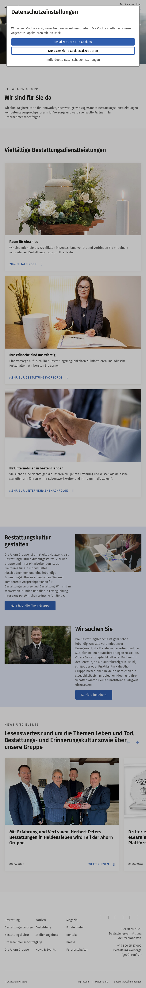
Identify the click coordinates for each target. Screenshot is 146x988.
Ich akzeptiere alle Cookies (73, 42)
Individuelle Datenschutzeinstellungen (73, 59)
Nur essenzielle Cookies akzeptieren (73, 51)
